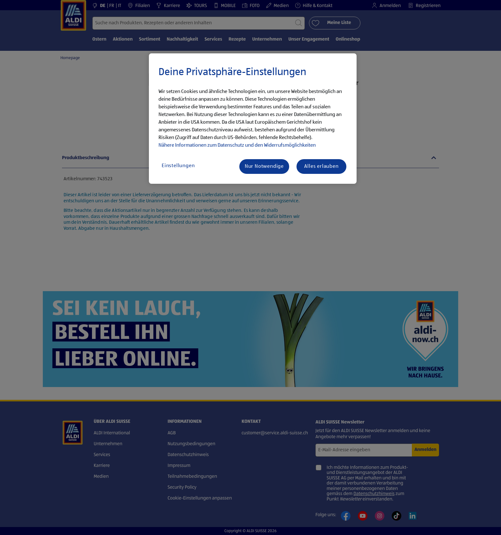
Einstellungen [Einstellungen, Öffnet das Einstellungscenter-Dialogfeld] (178, 165)
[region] (253, 118)
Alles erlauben (321, 166)
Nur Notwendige (264, 166)
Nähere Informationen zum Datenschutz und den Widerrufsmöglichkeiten (237, 145)
